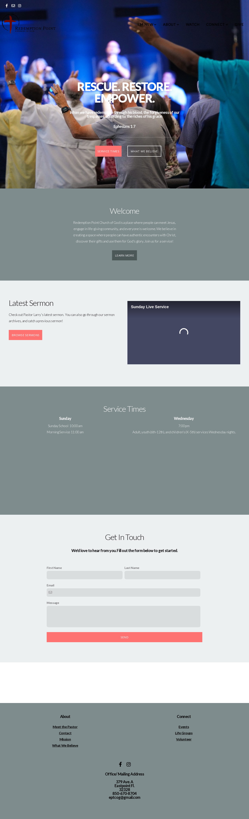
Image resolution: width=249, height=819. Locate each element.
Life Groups (183, 733)
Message (53, 602)
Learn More (124, 255)
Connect (217, 24)
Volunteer (183, 739)
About (171, 24)
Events (184, 727)
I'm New (147, 24)
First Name (54, 568)
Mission (65, 739)
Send (124, 637)
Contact (65, 733)
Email (50, 585)
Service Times (108, 151)
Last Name (131, 568)
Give (239, 24)
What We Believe (144, 151)
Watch (193, 24)
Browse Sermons (25, 335)
